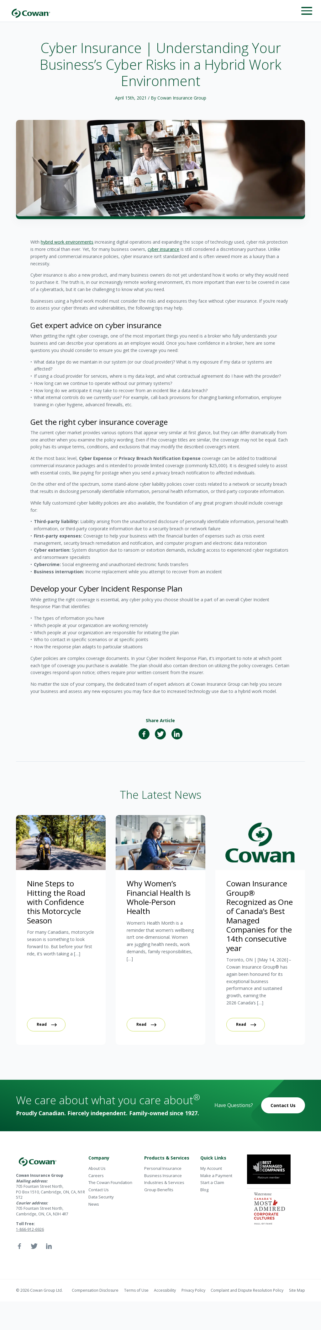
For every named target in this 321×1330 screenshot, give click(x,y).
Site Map (297, 1290)
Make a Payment (216, 1175)
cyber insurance (163, 249)
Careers (96, 1175)
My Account (211, 1168)
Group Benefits (158, 1189)
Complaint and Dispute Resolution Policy (247, 1290)
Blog (204, 1189)
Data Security (101, 1197)
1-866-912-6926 (30, 1229)
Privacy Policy (193, 1290)
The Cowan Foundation (110, 1182)
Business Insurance (163, 1175)
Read (42, 1024)
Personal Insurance (163, 1168)
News (93, 1204)
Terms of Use (136, 1290)
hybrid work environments (67, 242)
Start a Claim (212, 1182)
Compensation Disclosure (95, 1290)
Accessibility (165, 1290)
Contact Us (283, 1105)
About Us (97, 1168)
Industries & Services (164, 1182)
